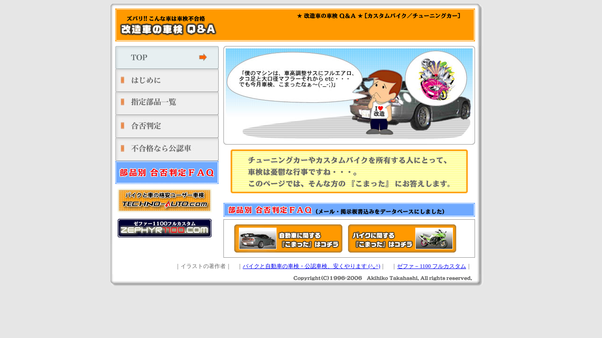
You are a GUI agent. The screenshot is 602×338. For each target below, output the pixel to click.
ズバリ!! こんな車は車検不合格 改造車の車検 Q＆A (167, 25)
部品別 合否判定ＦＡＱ (169, 172)
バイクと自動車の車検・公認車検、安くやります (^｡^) (311, 266)
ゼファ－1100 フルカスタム (431, 266)
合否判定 (169, 126)
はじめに (169, 80)
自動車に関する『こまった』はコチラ (288, 238)
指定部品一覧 (169, 103)
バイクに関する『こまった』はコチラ (402, 238)
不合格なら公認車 (169, 149)
